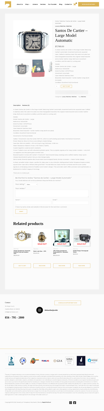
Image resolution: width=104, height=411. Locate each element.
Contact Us (68, 4)
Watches (62, 21)
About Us (20, 4)
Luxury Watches (60, 26)
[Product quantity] (57, 86)
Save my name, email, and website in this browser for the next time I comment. (42, 207)
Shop (27, 4)
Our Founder (52, 4)
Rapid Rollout (46, 402)
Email (55, 200)
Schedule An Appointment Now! (67, 303)
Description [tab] (17, 105)
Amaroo (35, 4)
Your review (20, 188)
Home (57, 21)
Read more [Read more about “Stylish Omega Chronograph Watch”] (81, 265)
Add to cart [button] (22, 265)
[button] (29, 4)
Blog (60, 4)
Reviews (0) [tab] (25, 105)
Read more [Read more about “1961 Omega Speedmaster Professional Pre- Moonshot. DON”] (62, 265)
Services (43, 4)
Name (17, 200)
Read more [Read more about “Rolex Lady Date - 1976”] (42, 265)
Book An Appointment (88, 4)
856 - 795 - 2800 (14, 317)
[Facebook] (74, 402)
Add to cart (66, 86)
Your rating (20, 184)
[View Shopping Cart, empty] (76, 5)
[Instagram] (70, 402)
